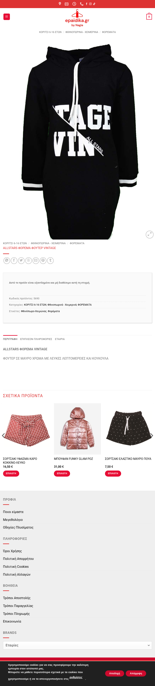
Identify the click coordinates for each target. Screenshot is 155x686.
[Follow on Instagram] (90, 4)
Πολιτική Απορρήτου (18, 559)
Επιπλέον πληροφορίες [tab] (36, 339)
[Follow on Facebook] (86, 4)
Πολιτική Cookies (16, 567)
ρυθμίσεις (75, 678)
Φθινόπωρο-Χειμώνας (34, 311)
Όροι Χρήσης (12, 551)
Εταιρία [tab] (60, 339)
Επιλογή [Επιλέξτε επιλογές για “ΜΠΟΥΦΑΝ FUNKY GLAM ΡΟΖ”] (62, 473)
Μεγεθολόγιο (13, 520)
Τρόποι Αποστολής (16, 598)
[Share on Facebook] (14, 260)
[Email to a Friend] (35, 260)
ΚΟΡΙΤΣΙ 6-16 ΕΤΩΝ (50, 32)
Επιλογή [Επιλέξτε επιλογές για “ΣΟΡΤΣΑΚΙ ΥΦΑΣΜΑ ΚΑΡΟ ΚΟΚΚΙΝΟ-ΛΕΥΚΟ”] (11, 473)
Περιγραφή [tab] (10, 339)
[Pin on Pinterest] (43, 260)
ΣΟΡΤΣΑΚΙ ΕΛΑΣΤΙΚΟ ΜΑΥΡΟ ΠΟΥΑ (128, 459)
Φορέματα (54, 311)
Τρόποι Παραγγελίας (18, 606)
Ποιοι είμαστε (13, 512)
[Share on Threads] (28, 260)
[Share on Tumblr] (50, 260)
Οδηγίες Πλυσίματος (18, 527)
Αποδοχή (106, 674)
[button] (6, 17)
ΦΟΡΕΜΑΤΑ (109, 32)
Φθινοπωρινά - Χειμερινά (81, 32)
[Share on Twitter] (21, 260)
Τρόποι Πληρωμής (16, 614)
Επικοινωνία (12, 621)
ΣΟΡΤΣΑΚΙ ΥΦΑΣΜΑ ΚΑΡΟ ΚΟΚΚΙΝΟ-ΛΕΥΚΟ (20, 460)
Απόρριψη (133, 674)
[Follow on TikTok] (94, 4)
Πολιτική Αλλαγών (16, 574)
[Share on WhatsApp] (6, 260)
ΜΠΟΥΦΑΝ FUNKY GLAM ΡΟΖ (73, 459)
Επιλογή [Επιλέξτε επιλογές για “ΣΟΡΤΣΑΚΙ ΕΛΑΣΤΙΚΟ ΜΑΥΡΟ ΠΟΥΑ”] (113, 473)
